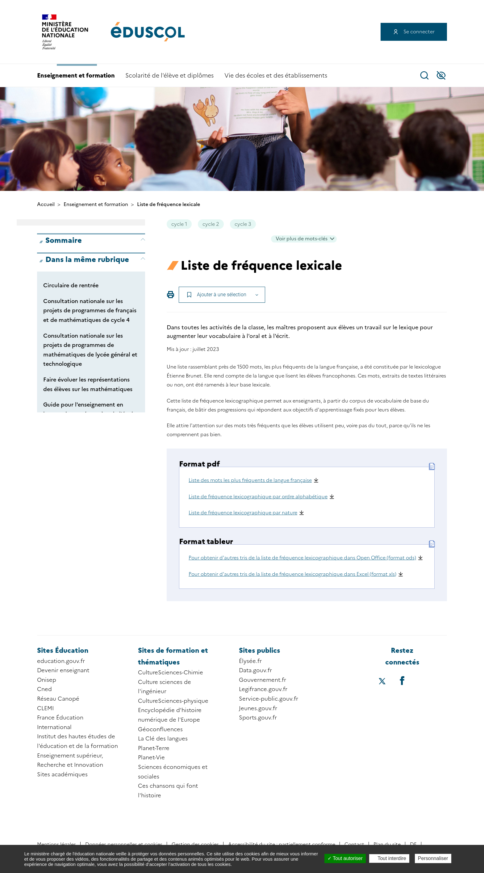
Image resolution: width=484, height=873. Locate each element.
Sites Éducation (62, 650)
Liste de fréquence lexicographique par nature (243, 513)
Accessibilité (441, 75)
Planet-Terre (153, 748)
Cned (44, 689)
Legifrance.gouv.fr (263, 689)
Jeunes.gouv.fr (258, 708)
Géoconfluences (160, 729)
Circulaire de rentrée (70, 285)
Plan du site (387, 844)
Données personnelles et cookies (123, 844)
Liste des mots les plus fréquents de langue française (250, 480)
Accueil (46, 204)
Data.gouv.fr (255, 670)
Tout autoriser (345, 858)
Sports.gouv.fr (258, 717)
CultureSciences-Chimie (170, 672)
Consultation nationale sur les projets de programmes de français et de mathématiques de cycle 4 (89, 310)
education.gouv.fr (61, 661)
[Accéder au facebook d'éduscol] (402, 680)
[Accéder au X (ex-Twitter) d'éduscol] (382, 682)
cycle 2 (210, 224)
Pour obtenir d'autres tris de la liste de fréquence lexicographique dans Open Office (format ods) (302, 558)
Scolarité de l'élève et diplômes (169, 75)
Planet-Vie (151, 757)
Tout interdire (389, 858)
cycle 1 (179, 224)
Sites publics (259, 650)
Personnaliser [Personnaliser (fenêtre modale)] (433, 858)
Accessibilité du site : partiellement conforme (281, 844)
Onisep (46, 680)
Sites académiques (62, 774)
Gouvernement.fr (262, 680)
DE (413, 844)
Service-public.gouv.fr (268, 698)
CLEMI (45, 708)
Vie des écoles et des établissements (275, 75)
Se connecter (419, 32)
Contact (354, 844)
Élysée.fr (250, 661)
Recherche (424, 75)
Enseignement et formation (76, 75)
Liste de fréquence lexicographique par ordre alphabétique (258, 497)
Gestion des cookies (195, 844)
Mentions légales (56, 844)
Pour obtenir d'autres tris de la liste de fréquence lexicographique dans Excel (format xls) (292, 574)
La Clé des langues (163, 738)
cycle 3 (243, 224)
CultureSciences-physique (173, 701)
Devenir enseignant (63, 670)
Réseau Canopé (58, 698)
